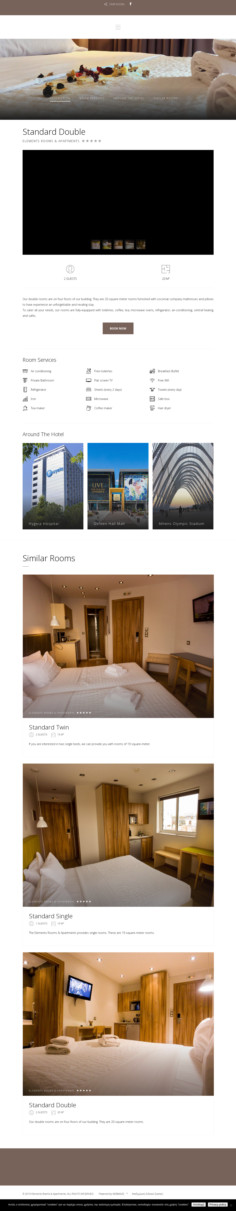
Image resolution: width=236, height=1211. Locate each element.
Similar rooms (166, 98)
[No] (231, 1205)
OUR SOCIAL (117, 4)
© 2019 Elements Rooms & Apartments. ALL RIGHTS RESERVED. (59, 1194)
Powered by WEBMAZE (111, 1194)
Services (91, 98)
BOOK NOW (118, 328)
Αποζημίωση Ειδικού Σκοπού (147, 1194)
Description (60, 98)
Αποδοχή (198, 1204)
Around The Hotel (129, 98)
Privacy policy (218, 1204)
